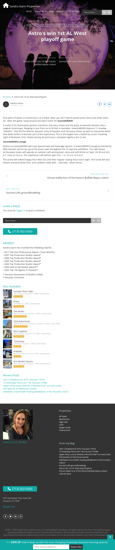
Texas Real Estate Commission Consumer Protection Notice (30, 524)
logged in (20, 195)
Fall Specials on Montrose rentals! (20, 373)
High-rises (63, 406)
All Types (63, 400)
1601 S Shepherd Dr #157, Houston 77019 (24, 364)
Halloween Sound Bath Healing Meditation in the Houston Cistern (36, 376)
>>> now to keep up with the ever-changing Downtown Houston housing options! (57, 542)
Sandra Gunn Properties (21, 6)
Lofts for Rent (65, 458)
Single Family (65, 412)
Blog (51, 11)
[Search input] (92, 12)
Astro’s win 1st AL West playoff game (75, 452)
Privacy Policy (57, 530)
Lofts (61, 409)
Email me (9, 490)
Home (7, 96)
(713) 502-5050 (72, 11)
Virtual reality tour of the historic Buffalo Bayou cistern (42, 65)
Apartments (64, 403)
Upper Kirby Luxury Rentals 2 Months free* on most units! (32, 370)
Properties (40, 11)
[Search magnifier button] (109, 12)
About (29, 11)
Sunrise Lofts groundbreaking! (68, 63)
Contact (59, 11)
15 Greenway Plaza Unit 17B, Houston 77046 (25, 367)
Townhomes (64, 414)
